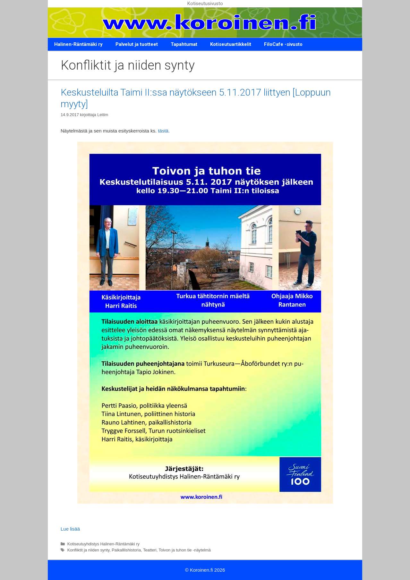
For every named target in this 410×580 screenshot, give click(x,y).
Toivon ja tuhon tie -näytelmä (185, 550)
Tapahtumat (184, 44)
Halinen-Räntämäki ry (78, 44)
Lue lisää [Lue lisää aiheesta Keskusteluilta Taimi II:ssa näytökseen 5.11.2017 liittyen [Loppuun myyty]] (70, 529)
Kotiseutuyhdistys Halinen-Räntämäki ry (103, 544)
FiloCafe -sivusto (283, 44)
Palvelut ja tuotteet (136, 44)
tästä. (164, 130)
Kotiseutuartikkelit (230, 44)
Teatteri (150, 550)
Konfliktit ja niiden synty (88, 550)
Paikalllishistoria (126, 550)
